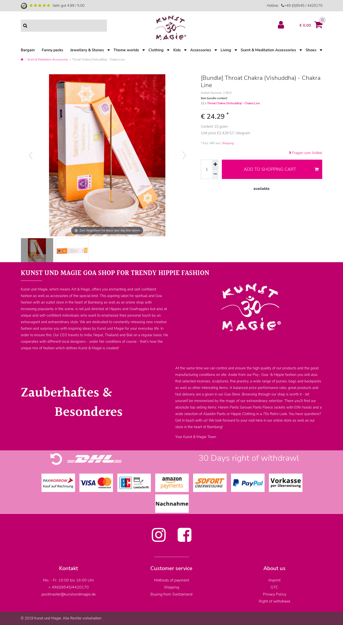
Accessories (200, 50)
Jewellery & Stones (87, 50)
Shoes (311, 50)
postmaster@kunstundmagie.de (69, 594)
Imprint (274, 580)
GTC (274, 587)
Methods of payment (171, 580)
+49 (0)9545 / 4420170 (303, 5)
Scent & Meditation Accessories (268, 50)
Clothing (156, 50)
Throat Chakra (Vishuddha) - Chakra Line (233, 103)
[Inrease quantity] (215, 165)
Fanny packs (52, 50)
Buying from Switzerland (171, 594)
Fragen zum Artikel (305, 152)
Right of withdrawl (274, 601)
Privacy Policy (274, 594)
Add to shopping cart (281, 169)
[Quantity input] (206, 169)
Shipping (228, 143)
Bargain (28, 50)
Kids (177, 50)
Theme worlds (126, 50)
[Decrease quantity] (215, 174)
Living (226, 50)
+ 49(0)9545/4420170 (68, 587)
